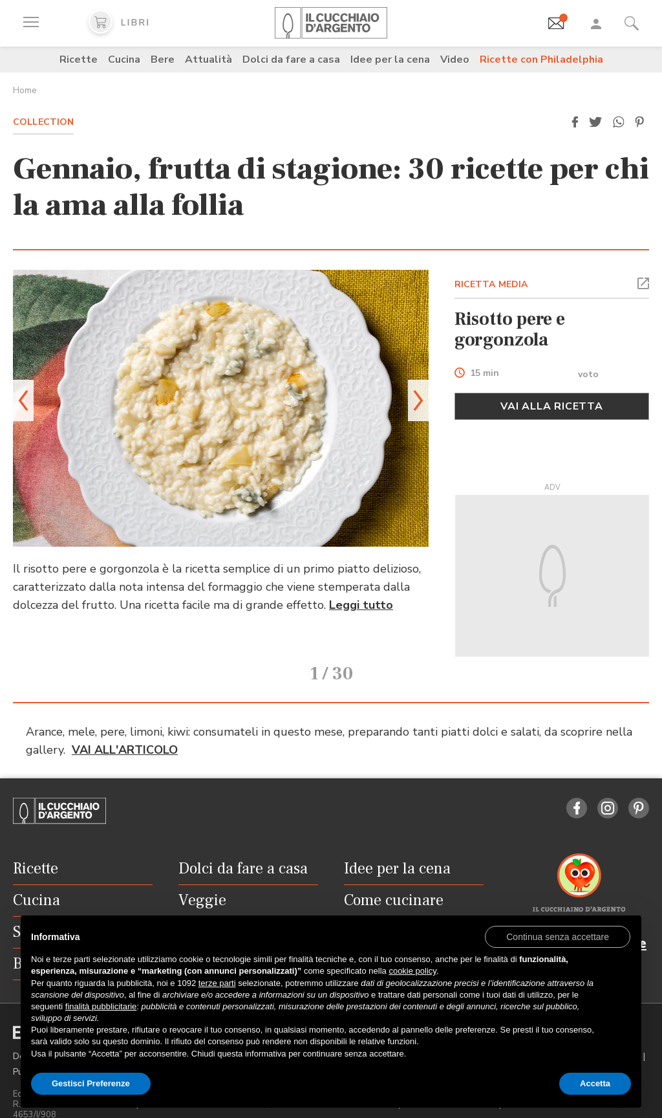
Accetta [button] (595, 1083)
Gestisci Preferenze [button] (91, 1083)
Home (25, 90)
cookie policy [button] (412, 971)
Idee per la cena (390, 59)
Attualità (208, 59)
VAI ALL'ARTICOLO (125, 732)
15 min (484, 373)
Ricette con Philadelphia (541, 59)
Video (454, 59)
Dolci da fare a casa (291, 59)
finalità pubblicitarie (101, 1006)
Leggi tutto (361, 605)
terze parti (217, 983)
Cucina (124, 59)
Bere (163, 59)
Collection (43, 122)
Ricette (78, 59)
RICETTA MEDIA (491, 284)
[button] (574, 122)
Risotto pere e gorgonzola (509, 329)
